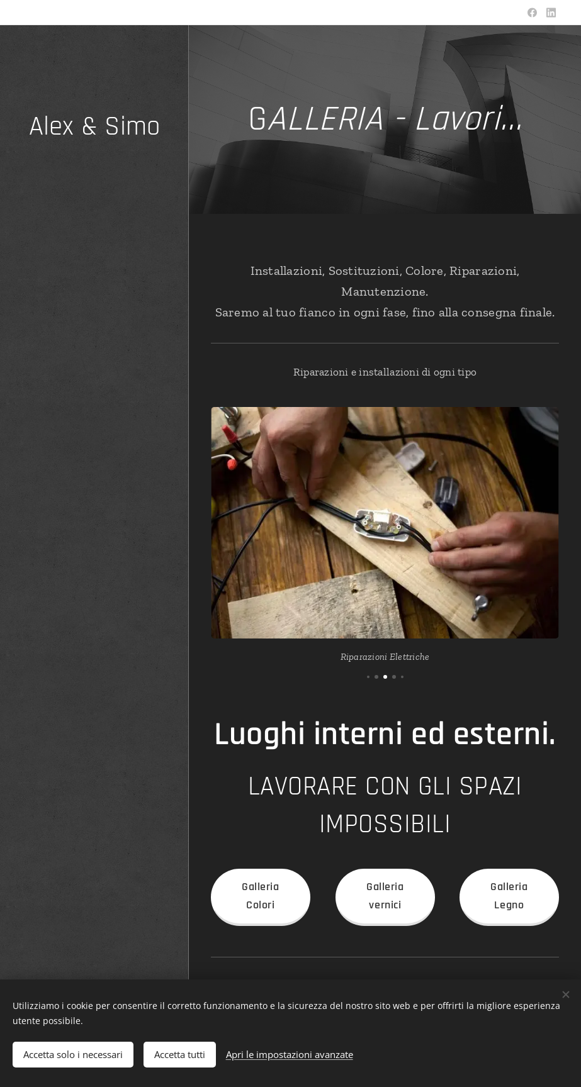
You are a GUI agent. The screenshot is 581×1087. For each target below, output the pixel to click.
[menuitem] (94, 528)
